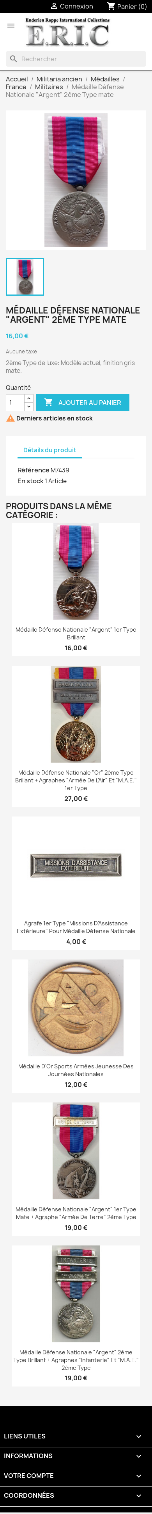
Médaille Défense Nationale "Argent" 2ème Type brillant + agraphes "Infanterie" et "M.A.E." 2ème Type (76, 1360)
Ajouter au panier (82, 403)
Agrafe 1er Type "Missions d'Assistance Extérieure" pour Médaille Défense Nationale (76, 927)
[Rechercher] (76, 59)
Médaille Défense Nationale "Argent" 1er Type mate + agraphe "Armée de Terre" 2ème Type (76, 1213)
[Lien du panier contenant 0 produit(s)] (127, 6)
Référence (33, 470)
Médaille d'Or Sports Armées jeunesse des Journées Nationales (76, 1070)
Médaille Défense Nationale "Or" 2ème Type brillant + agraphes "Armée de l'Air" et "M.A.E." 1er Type (76, 780)
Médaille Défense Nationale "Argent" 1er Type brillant (76, 633)
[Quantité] (15, 402)
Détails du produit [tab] (49, 450)
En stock (31, 481)
